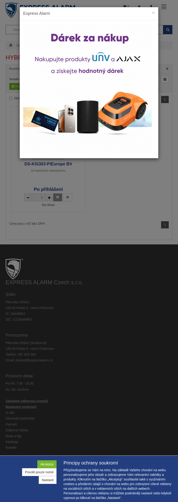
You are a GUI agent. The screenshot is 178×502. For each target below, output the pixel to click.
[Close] (153, 12)
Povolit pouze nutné (39, 472)
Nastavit (48, 480)
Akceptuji (47, 464)
